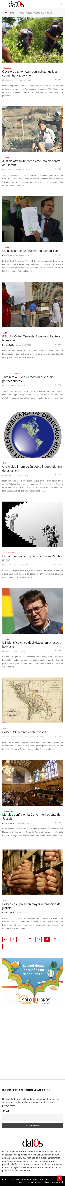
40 (55, 939)
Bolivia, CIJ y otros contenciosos (24, 732)
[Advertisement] (32, 1047)
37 (30, 939)
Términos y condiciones (29, 1182)
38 (38, 939)
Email (6, 1111)
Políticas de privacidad (53, 1182)
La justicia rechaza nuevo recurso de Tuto (30, 250)
